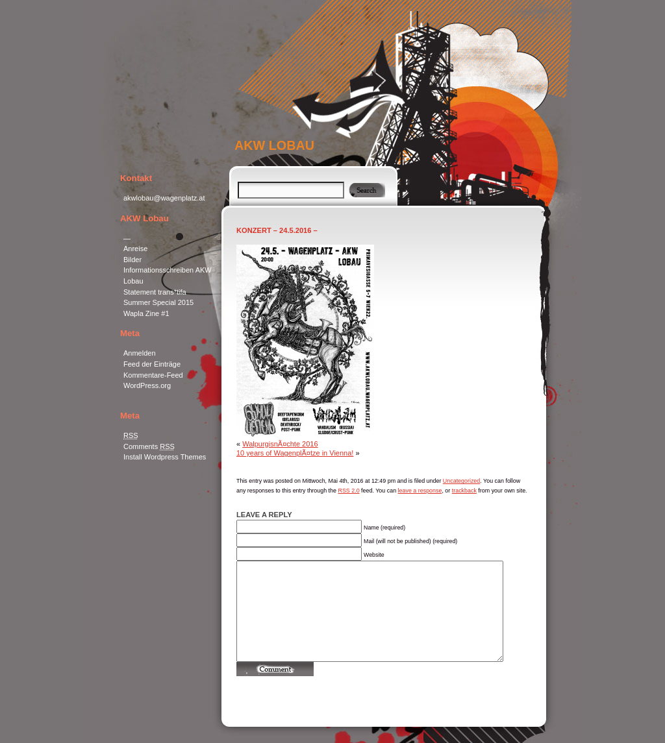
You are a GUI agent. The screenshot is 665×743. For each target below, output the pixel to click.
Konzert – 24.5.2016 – (277, 230)
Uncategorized (461, 481)
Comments (149, 446)
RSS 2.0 (348, 490)
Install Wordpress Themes (164, 457)
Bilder (132, 259)
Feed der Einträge (152, 364)
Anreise (135, 248)
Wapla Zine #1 (146, 313)
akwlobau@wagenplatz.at (164, 198)
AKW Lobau (274, 145)
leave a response (420, 490)
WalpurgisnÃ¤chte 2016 (280, 444)
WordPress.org (147, 385)
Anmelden (139, 353)
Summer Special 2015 (158, 302)
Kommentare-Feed (153, 375)
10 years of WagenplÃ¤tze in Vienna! (294, 453)
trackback (464, 490)
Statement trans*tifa (154, 292)
